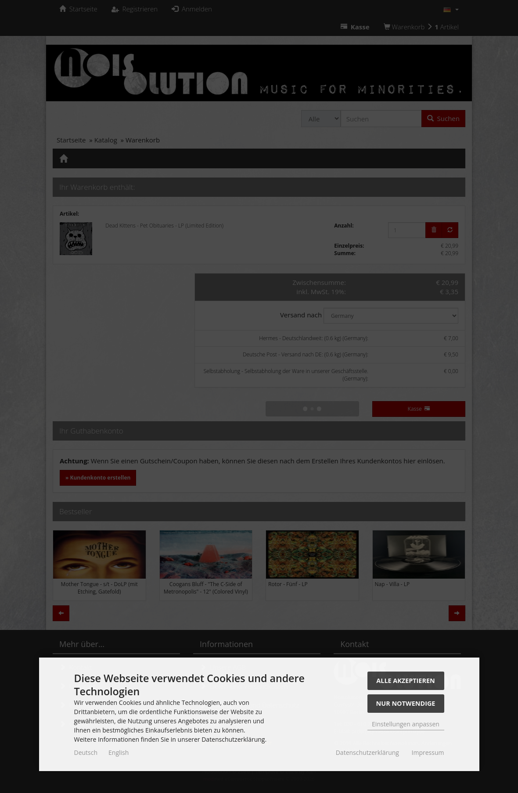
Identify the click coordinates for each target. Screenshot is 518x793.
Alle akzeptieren (405, 680)
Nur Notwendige (405, 703)
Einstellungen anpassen (405, 724)
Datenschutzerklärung (367, 752)
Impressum (428, 752)
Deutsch (86, 752)
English (118, 752)
